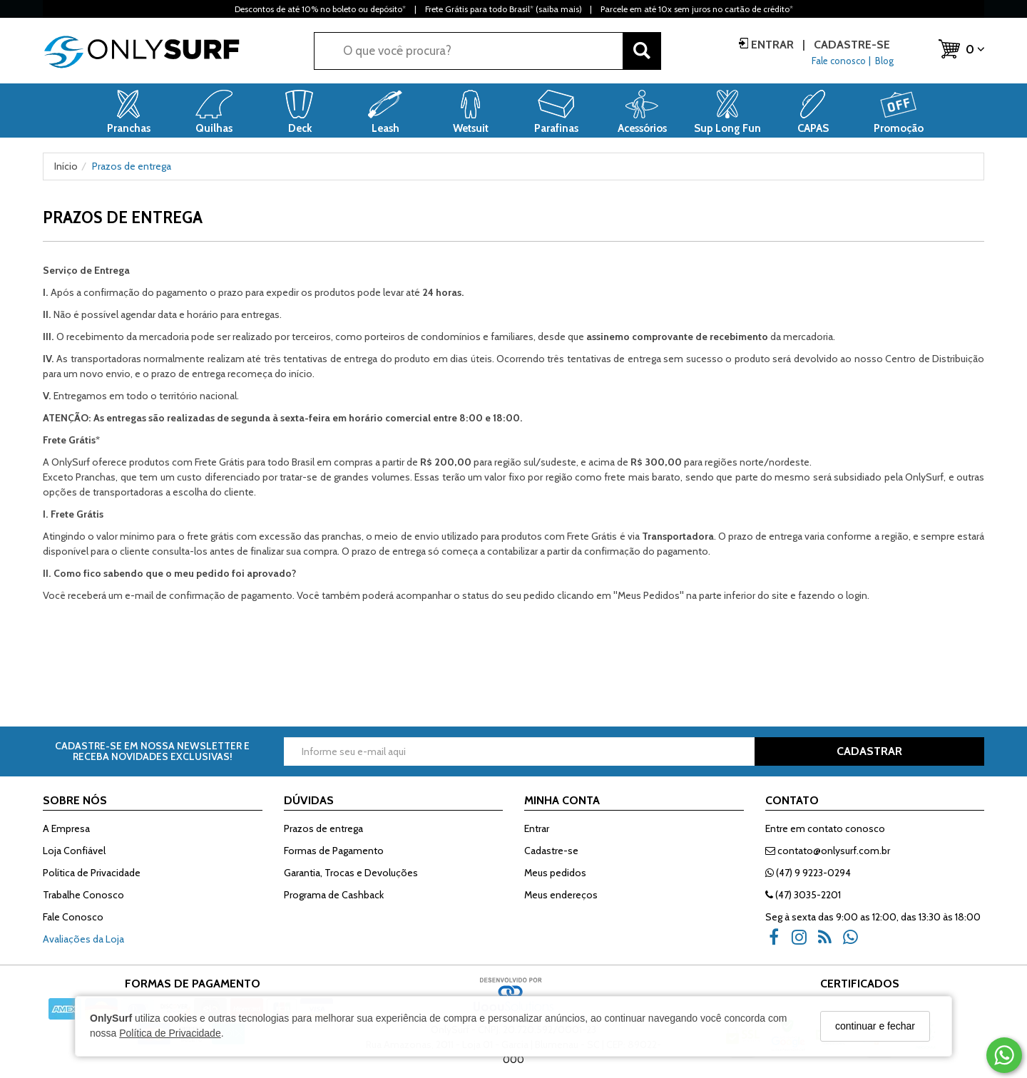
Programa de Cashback (334, 894)
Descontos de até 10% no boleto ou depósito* (320, 9)
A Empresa (66, 828)
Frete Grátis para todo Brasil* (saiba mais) (503, 9)
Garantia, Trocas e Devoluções (351, 872)
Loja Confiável (74, 850)
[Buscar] (642, 51)
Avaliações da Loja (83, 939)
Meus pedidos (555, 872)
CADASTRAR (869, 751)
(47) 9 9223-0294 (808, 872)
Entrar (772, 44)
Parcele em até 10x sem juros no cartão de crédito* (697, 9)
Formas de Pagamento (334, 850)
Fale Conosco (73, 916)
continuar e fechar (875, 1026)
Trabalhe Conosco (83, 894)
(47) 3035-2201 (803, 894)
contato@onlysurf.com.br (827, 850)
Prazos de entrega (323, 828)
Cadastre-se (850, 44)
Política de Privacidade (169, 1033)
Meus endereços (561, 894)
